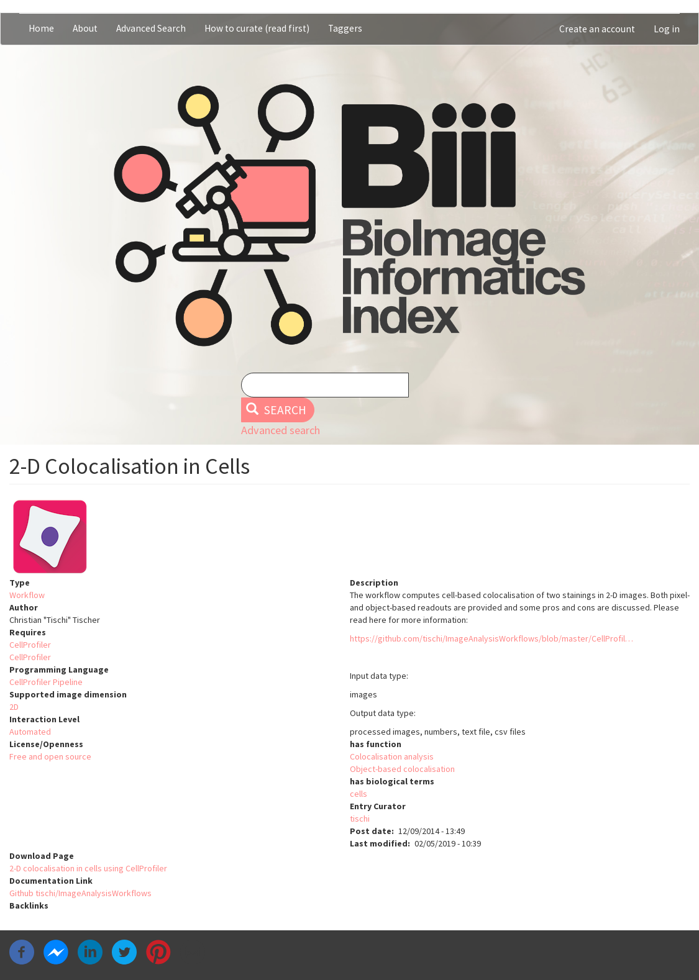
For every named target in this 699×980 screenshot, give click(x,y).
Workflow (27, 595)
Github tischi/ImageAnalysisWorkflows (80, 893)
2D (14, 706)
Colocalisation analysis (392, 756)
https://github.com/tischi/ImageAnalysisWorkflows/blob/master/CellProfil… (491, 638)
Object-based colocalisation (402, 768)
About (85, 28)
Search (276, 409)
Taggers (345, 28)
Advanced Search (151, 28)
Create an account (597, 29)
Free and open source (50, 756)
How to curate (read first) (256, 28)
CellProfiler (30, 644)
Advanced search (280, 430)
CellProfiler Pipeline (46, 681)
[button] (349, 536)
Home (41, 28)
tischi (360, 818)
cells (358, 793)
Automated (30, 731)
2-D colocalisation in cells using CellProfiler (88, 868)
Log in (667, 29)
